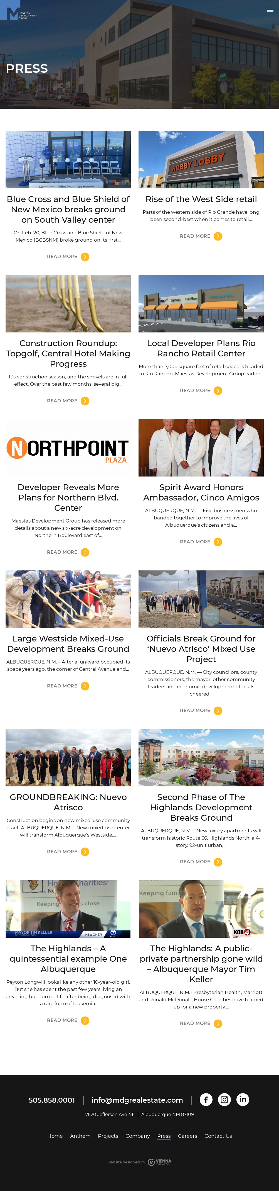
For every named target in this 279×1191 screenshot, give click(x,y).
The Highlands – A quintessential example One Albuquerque (68, 958)
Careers (187, 1136)
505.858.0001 (52, 1100)
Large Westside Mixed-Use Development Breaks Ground (68, 643)
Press (164, 1136)
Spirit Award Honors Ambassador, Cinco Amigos (201, 492)
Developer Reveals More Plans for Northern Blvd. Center (68, 497)
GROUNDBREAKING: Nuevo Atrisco (68, 802)
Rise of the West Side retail (201, 199)
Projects (108, 1136)
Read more (62, 256)
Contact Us (218, 1136)
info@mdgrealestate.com (137, 1100)
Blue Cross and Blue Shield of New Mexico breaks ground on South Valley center (68, 209)
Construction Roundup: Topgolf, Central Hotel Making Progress (68, 353)
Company (137, 1136)
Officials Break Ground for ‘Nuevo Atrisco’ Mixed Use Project (201, 648)
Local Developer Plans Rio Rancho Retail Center (201, 348)
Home (55, 1136)
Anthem (80, 1136)
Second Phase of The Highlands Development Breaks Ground (201, 807)
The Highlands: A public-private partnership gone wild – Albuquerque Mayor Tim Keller (201, 964)
